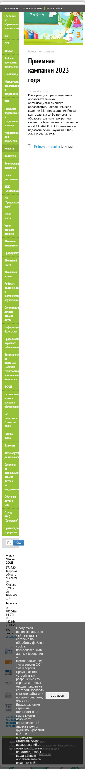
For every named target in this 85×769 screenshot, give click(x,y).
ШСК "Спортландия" (12, 189)
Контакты (10, 156)
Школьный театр (11, 262)
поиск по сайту (33, 8)
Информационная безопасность (12, 329)
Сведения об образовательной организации (12, 22)
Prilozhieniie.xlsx (47, 146)
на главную (12, 8)
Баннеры (10, 445)
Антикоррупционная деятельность (12, 455)
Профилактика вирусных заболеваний (12, 343)
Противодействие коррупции (12, 530)
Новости (9, 148)
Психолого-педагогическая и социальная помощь (12, 117)
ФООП (8, 387)
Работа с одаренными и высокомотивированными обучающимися (12, 292)
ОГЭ (7, 43)
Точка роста (8, 216)
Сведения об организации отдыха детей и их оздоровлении (12, 476)
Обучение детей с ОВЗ (10, 501)
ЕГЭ (7, 36)
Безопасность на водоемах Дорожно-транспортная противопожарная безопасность (12, 367)
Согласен (57, 695)
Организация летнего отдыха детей (12, 313)
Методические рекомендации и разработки (12, 87)
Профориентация (12, 253)
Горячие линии (9, 436)
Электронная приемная (12, 165)
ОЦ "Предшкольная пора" (12, 202)
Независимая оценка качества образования (12, 400)
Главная (32, 51)
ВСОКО (9, 51)
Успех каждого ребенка (9, 229)
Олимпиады (11, 74)
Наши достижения (11, 177)
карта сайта (54, 8)
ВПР (7, 101)
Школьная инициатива (11, 243)
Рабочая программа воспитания (11, 62)
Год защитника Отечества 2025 (11, 420)
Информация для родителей (12, 137)
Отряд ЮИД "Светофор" (11, 516)
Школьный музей (11, 274)
